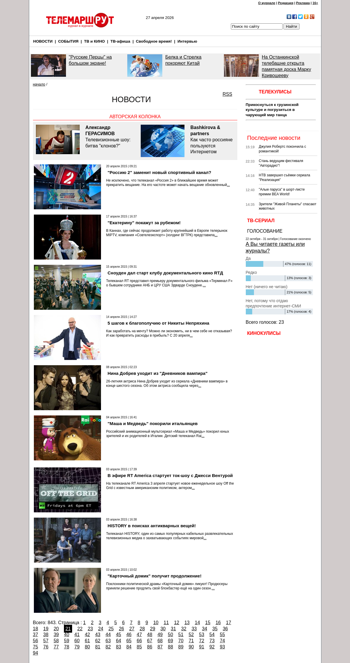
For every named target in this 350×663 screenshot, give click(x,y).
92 (212, 646)
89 (181, 646)
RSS (227, 94)
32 (184, 628)
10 (156, 622)
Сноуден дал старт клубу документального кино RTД (165, 272)
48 (149, 634)
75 (35, 646)
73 (212, 640)
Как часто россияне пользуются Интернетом (212, 139)
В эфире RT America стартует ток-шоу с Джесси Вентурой (170, 475)
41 (77, 634)
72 (201, 640)
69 (170, 640)
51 (181, 634)
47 (139, 634)
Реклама (303, 3)
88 (170, 646)
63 (108, 640)
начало (39, 84)
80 (87, 646)
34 (204, 628)
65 (129, 640)
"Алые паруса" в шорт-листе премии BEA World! (282, 191)
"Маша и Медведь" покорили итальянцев (153, 423)
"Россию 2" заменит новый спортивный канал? (159, 172)
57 (45, 640)
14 (197, 622)
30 (163, 628)
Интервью (187, 41)
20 (56, 628)
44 (108, 634)
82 (108, 646)
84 (129, 646)
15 (207, 622)
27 (132, 628)
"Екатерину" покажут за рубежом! (144, 222)
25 (111, 628)
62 (97, 640)
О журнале (266, 3)
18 (35, 628)
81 (97, 646)
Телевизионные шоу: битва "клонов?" (110, 136)
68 (160, 640)
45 (118, 634)
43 (97, 634)
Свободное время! (154, 41)
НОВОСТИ (43, 41)
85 (139, 646)
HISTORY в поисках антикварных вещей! (152, 525)
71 (191, 640)
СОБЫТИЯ (68, 41)
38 (45, 634)
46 (129, 634)
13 (187, 622)
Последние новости (273, 138)
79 (77, 646)
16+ (315, 3)
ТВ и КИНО (94, 41)
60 (77, 640)
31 (173, 628)
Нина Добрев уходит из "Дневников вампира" (158, 373)
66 (139, 640)
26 (121, 628)
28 (142, 628)
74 (222, 640)
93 (222, 646)
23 (90, 628)
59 (66, 640)
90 (191, 646)
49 (160, 634)
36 (225, 628)
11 (166, 622)
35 (214, 628)
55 (222, 634)
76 (45, 646)
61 (87, 640)
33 (194, 628)
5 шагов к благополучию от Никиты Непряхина (158, 323)
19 (45, 628)
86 (149, 646)
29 (152, 628)
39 (56, 634)
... (228, 185)
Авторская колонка (135, 116)
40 (66, 634)
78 (66, 646)
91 (201, 646)
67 (149, 640)
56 (35, 640)
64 (118, 640)
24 (100, 628)
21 (68, 628)
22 (80, 628)
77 (56, 646)
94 (35, 652)
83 (118, 646)
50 (170, 634)
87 (160, 646)
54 (212, 634)
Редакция (285, 3)
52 (191, 634)
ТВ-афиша (120, 41)
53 (201, 634)
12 (176, 622)
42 (87, 634)
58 (56, 640)
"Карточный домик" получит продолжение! (155, 575)
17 (228, 622)
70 (181, 640)
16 (218, 622)
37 (35, 634)
